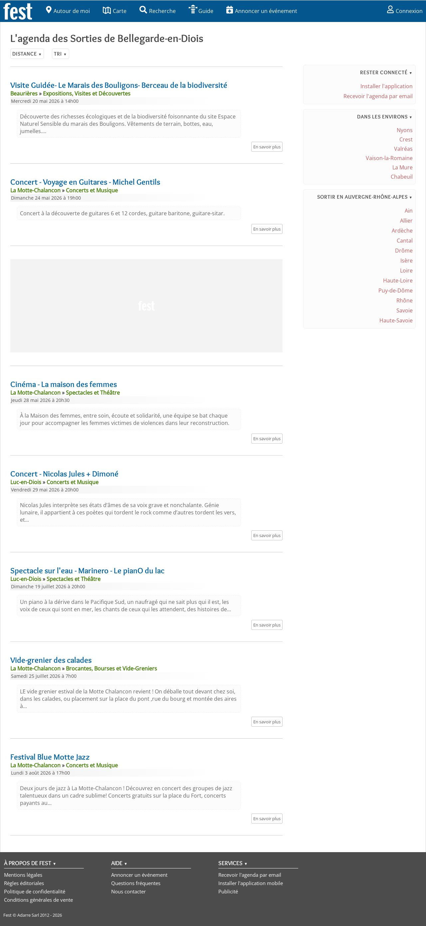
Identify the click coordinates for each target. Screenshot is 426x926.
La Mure (402, 167)
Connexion (405, 11)
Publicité (228, 891)
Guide (201, 11)
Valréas (403, 148)
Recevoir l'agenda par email (378, 96)
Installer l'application (386, 86)
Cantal (405, 240)
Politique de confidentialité (34, 891)
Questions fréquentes (135, 883)
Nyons (405, 130)
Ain (409, 210)
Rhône (404, 300)
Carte (114, 11)
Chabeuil (402, 176)
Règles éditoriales (24, 883)
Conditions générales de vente (38, 899)
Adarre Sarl (28, 915)
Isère (406, 260)
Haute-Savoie (396, 320)
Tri (60, 54)
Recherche (157, 11)
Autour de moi (68, 11)
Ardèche (402, 230)
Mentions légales (23, 874)
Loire (406, 270)
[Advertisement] (146, 305)
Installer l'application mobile (250, 883)
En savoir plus (267, 147)
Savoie (404, 310)
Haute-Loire (398, 280)
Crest (406, 139)
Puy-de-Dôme (395, 290)
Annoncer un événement (261, 11)
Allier (406, 220)
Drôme (404, 250)
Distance (27, 54)
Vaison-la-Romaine (389, 158)
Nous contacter (128, 891)
